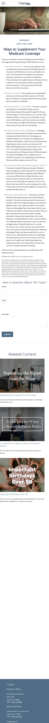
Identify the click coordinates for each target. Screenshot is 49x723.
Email (4, 300)
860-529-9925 (17, 716)
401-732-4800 (17, 702)
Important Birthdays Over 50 (14, 494)
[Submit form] (7, 334)
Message (5, 314)
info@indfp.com (12, 722)
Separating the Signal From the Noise (18, 395)
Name (4, 286)
